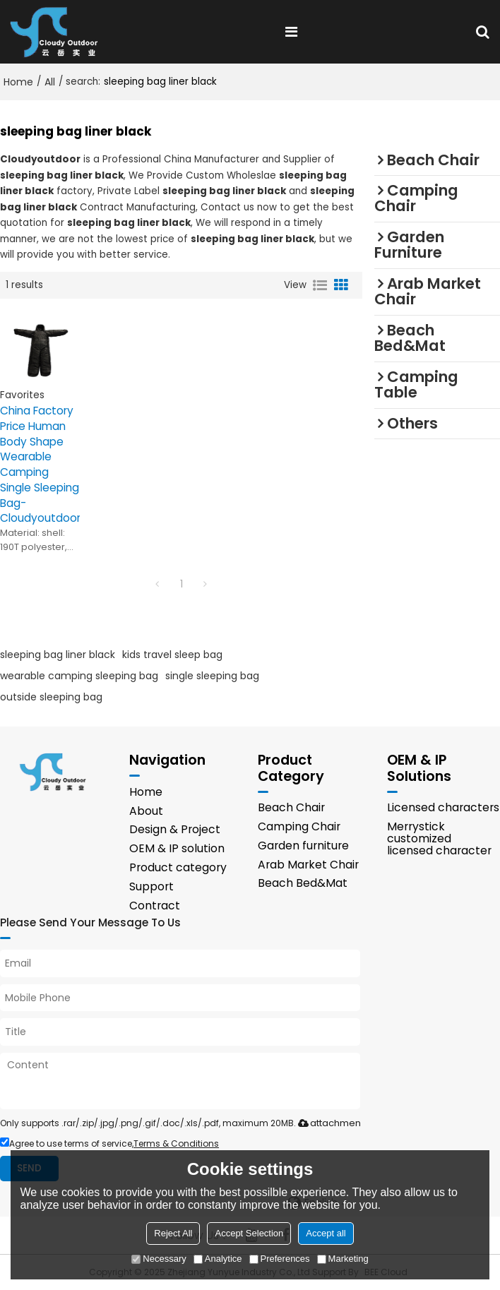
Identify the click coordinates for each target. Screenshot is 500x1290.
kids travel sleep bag (172, 654)
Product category (178, 867)
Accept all (325, 1233)
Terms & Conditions (176, 1143)
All (49, 82)
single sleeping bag (212, 676)
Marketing (343, 1258)
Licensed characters (443, 807)
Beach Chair (291, 807)
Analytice (218, 1258)
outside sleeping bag (51, 697)
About (146, 811)
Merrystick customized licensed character (439, 838)
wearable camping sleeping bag (79, 676)
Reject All (173, 1233)
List (320, 285)
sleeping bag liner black (57, 654)
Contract (154, 905)
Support (151, 886)
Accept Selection (249, 1233)
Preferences (279, 1258)
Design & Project (174, 829)
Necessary (158, 1258)
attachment (328, 1123)
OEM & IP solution (177, 848)
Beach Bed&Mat (302, 883)
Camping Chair (299, 826)
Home (18, 82)
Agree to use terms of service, (109, 1143)
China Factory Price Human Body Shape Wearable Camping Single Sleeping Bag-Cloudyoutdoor (40, 464)
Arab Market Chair (308, 864)
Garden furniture (303, 845)
